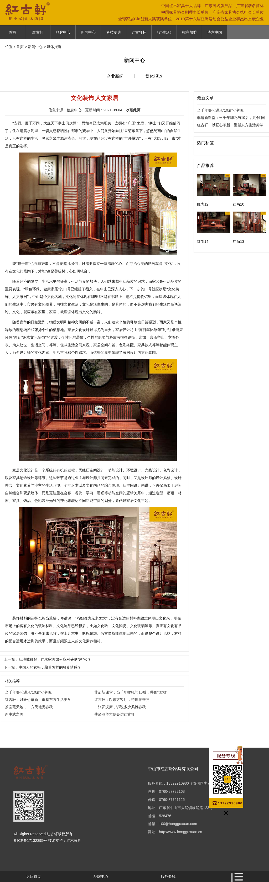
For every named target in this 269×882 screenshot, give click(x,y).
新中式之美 (14, 714)
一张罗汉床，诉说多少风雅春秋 (120, 707)
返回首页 (33, 876)
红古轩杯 (139, 32)
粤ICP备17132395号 (30, 840)
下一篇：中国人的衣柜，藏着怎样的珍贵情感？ (42, 667)
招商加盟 (189, 32)
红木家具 (73, 840)
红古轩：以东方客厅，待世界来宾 (121, 699)
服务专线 (168, 876)
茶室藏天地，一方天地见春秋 (29, 707)
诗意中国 (214, 32)
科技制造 (113, 32)
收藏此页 (133, 110)
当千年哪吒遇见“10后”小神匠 (28, 692)
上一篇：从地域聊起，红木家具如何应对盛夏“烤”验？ (47, 659)
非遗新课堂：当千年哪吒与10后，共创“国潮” (130, 692)
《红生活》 (164, 32)
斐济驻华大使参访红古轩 (114, 714)
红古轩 (37, 32)
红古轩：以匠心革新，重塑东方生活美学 (38, 699)
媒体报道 (154, 76)
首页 (12, 32)
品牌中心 (63, 32)
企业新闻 (115, 76)
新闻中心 (88, 32)
